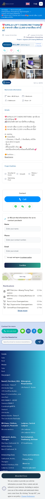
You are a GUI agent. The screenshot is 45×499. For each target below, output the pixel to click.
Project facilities (10, 166)
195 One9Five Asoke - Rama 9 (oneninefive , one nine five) (11, 394)
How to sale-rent (29, 468)
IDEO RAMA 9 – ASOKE (9, 400)
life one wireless (7, 429)
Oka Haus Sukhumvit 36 (10, 443)
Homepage (4, 10)
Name (6, 224)
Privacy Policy (28, 459)
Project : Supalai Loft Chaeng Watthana (30, 39)
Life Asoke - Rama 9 (8, 385)
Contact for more (8, 326)
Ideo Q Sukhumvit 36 (8, 449)
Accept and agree (13, 257)
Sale (3, 358)
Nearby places (8, 286)
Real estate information (13, 90)
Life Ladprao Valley (28, 432)
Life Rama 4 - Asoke (28, 387)
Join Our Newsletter (9, 337)
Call (22, 199)
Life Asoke (5, 412)
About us (26, 463)
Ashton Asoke (6, 446)
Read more (9, 157)
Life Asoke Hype (7, 388)
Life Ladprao (25, 429)
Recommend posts (16, 10)
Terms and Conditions (31, 455)
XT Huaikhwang (26, 443)
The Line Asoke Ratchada (10, 418)
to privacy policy (26, 257)
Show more (22, 310)
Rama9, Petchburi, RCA (10, 381)
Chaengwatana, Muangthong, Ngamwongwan (15, 11)
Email (6, 246)
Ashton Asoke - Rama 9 (10, 415)
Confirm (22, 265)
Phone (6, 235)
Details (7, 110)
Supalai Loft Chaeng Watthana (10, 13)
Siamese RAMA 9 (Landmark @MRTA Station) (8, 406)
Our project (5, 375)
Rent (3, 361)
